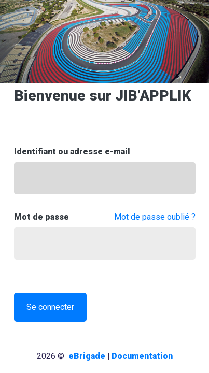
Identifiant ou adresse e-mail (72, 151)
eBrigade (86, 356)
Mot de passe (41, 217)
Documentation (142, 356)
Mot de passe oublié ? (155, 217)
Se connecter (50, 307)
